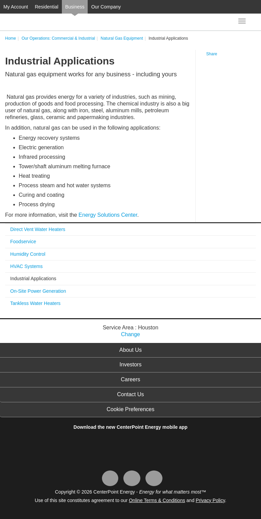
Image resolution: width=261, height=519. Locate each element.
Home (10, 38)
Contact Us (130, 394)
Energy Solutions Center (108, 215)
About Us (130, 350)
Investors (131, 364)
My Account (15, 6)
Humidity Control (27, 254)
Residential (46, 6)
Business (75, 6)
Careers (130, 379)
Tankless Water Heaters (35, 303)
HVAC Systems (26, 266)
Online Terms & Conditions (157, 500)
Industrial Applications (33, 278)
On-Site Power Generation (38, 291)
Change (130, 334)
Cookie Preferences (131, 409)
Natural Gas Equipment (122, 38)
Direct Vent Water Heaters (37, 229)
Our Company (106, 6)
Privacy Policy (210, 500)
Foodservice (23, 241)
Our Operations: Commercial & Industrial (58, 38)
